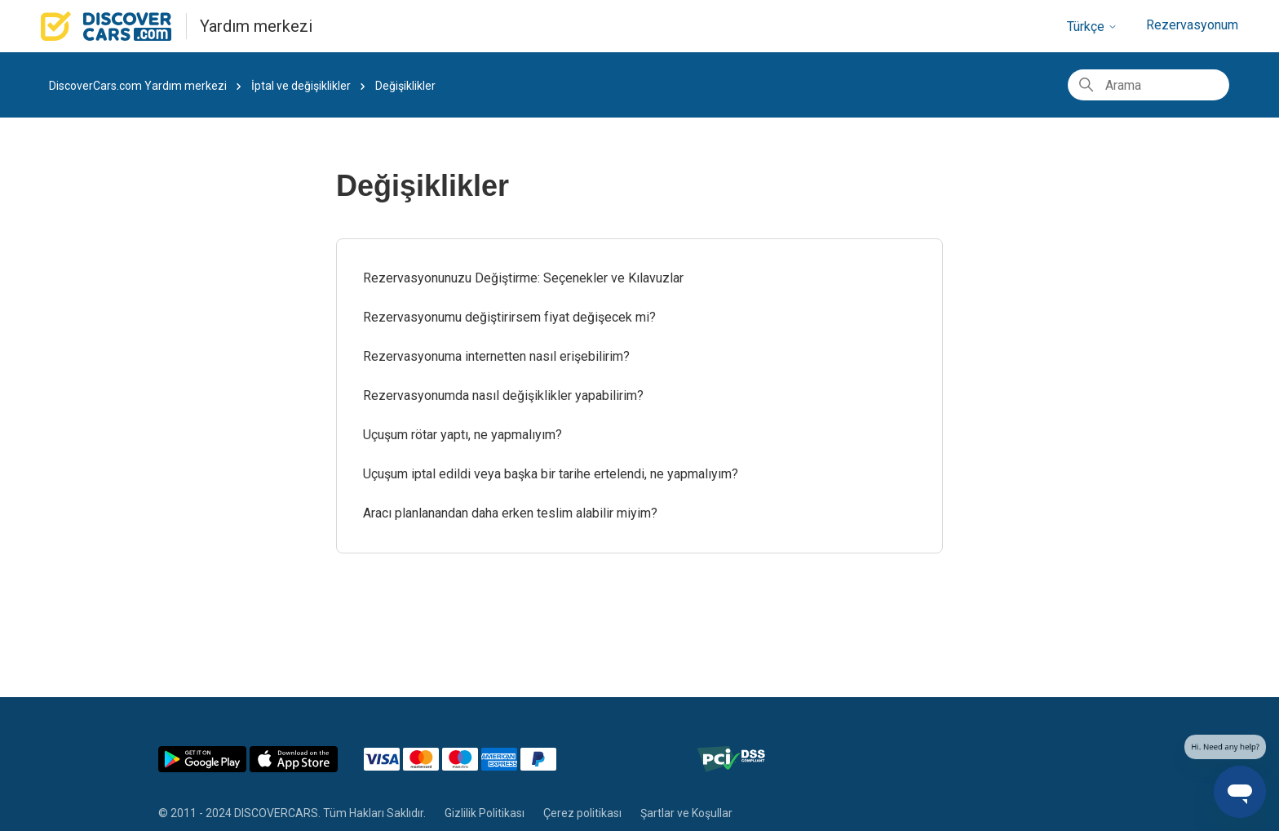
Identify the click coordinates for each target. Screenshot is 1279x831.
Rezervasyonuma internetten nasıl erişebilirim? (496, 356)
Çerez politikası (582, 813)
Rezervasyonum (1192, 25)
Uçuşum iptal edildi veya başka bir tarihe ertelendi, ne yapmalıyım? (550, 474)
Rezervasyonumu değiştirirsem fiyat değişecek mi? (509, 317)
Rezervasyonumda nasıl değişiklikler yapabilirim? (503, 395)
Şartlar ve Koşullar (686, 813)
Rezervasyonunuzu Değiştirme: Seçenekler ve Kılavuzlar (523, 278)
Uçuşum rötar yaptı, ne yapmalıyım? (462, 434)
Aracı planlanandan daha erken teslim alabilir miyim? (510, 513)
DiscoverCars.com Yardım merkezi (138, 85)
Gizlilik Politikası (484, 813)
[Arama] (1148, 84)
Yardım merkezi (256, 26)
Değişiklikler (405, 85)
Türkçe (1092, 26)
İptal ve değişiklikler (302, 85)
